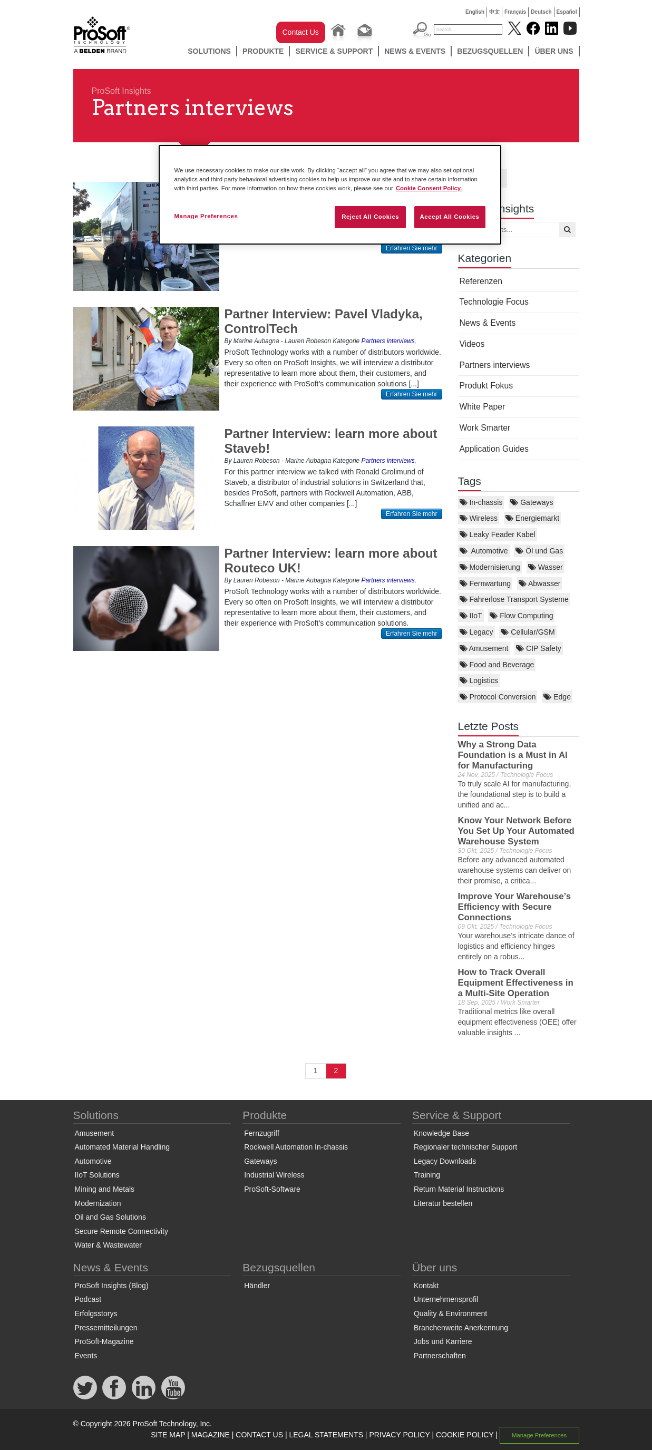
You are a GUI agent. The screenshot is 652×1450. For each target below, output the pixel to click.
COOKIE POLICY (464, 1434)
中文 (494, 12)
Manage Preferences (539, 1435)
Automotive (484, 551)
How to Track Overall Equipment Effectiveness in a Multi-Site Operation (515, 982)
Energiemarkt (532, 518)
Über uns (553, 51)
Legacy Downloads (445, 1161)
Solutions (209, 51)
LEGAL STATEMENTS (326, 1434)
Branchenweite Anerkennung (461, 1328)
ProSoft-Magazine (104, 1341)
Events (86, 1355)
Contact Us (301, 32)
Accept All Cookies (450, 216)
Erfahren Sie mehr (411, 248)
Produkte (263, 51)
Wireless (479, 518)
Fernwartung (485, 583)
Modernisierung (490, 567)
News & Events (414, 51)
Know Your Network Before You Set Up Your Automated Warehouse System (516, 830)
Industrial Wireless (274, 1175)
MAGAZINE (210, 1434)
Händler (257, 1285)
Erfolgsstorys (96, 1313)
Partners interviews (495, 365)
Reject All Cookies (370, 216)
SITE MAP (168, 1434)
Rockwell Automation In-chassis (296, 1147)
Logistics (479, 680)
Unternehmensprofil (446, 1299)
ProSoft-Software (272, 1189)
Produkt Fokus (486, 385)
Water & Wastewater (108, 1245)
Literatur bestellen (443, 1203)
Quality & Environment (450, 1313)
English (474, 12)
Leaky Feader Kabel (498, 534)
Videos (472, 343)
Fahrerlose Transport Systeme (514, 599)
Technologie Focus (494, 301)
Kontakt (426, 1285)
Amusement (484, 648)
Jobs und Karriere (443, 1341)
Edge (557, 697)
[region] (330, 195)
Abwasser (540, 583)
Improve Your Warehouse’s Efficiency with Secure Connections (514, 906)
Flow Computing (521, 615)
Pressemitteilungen (106, 1328)
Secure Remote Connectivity (121, 1231)
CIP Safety (538, 648)
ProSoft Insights (121, 90)
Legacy (476, 632)
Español (567, 12)
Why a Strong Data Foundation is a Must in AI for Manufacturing (513, 755)
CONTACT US (259, 1434)
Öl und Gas (539, 551)
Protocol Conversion (498, 697)
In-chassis (481, 502)
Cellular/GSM (527, 632)
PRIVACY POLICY (399, 1434)
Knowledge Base (441, 1133)
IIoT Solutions (97, 1175)
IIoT (471, 615)
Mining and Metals (105, 1189)
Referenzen (481, 281)
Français (515, 12)
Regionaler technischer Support (465, 1147)
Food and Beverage (497, 664)
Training (427, 1175)
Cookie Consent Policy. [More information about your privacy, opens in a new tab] (429, 188)
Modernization (98, 1203)
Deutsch (541, 12)
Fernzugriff (261, 1133)
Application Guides (494, 448)
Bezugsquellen (490, 51)
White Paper (482, 406)
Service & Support (334, 51)
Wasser (545, 567)
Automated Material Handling (122, 1147)
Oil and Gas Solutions (110, 1217)
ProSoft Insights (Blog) (112, 1285)
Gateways (531, 502)
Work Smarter (485, 427)
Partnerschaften (440, 1355)
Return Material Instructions (459, 1189)
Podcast (88, 1299)
